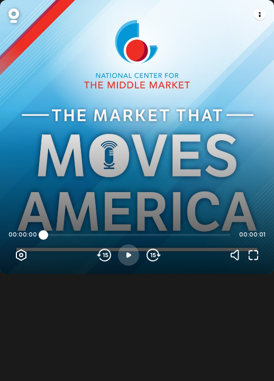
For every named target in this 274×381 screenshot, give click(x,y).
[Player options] (21, 255)
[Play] (128, 255)
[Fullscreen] (253, 255)
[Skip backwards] (104, 255)
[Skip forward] (152, 255)
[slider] (43, 235)
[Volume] (237, 255)
